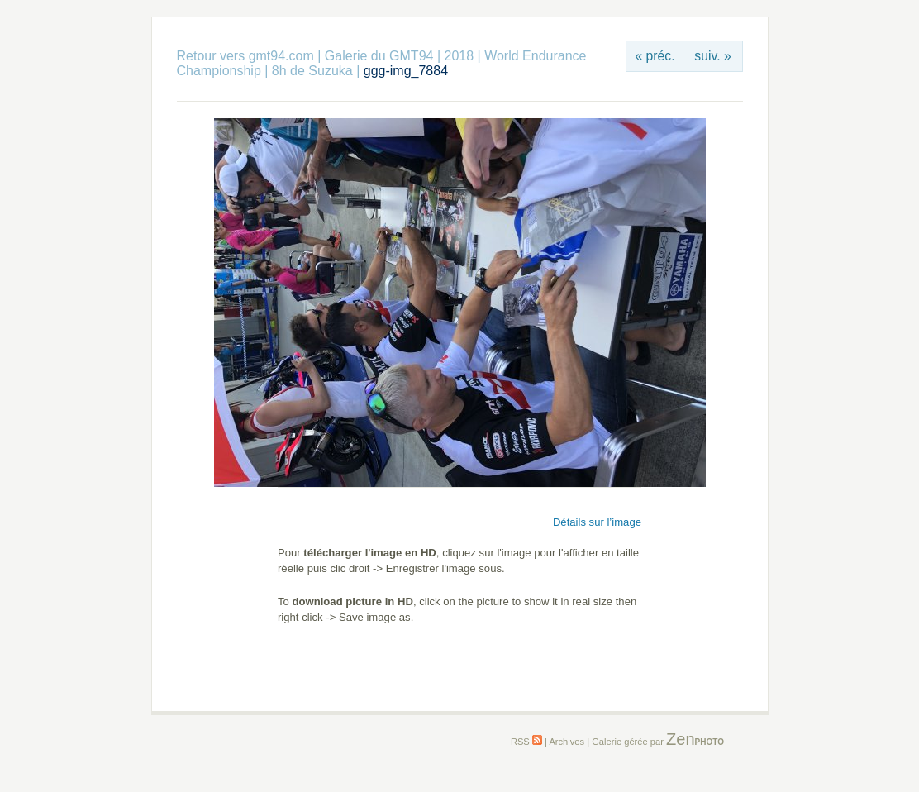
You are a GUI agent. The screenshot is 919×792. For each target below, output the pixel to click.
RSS (526, 742)
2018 (459, 56)
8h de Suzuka (312, 71)
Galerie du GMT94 (379, 56)
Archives (566, 742)
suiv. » (712, 56)
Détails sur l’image (597, 522)
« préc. (654, 56)
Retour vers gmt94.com (245, 56)
